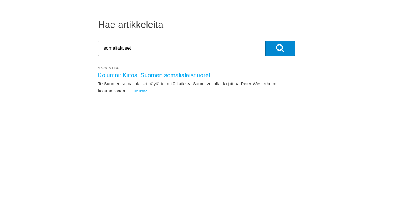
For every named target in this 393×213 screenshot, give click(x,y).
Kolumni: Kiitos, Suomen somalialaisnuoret (154, 75)
